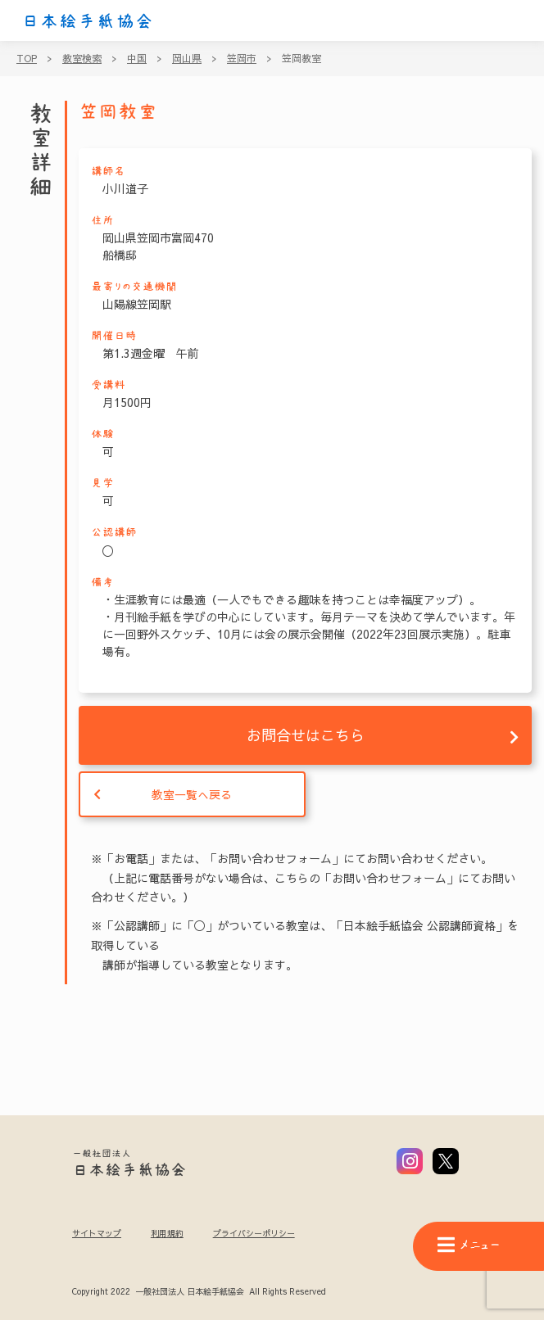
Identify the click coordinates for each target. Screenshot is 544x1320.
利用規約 (167, 1233)
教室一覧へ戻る (192, 794)
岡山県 (187, 58)
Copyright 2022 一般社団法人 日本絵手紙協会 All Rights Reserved (198, 1292)
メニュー (468, 1245)
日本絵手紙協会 (87, 21)
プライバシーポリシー (254, 1233)
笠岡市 (241, 58)
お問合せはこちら (306, 735)
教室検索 (82, 58)
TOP (26, 58)
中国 (137, 58)
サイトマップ (96, 1233)
